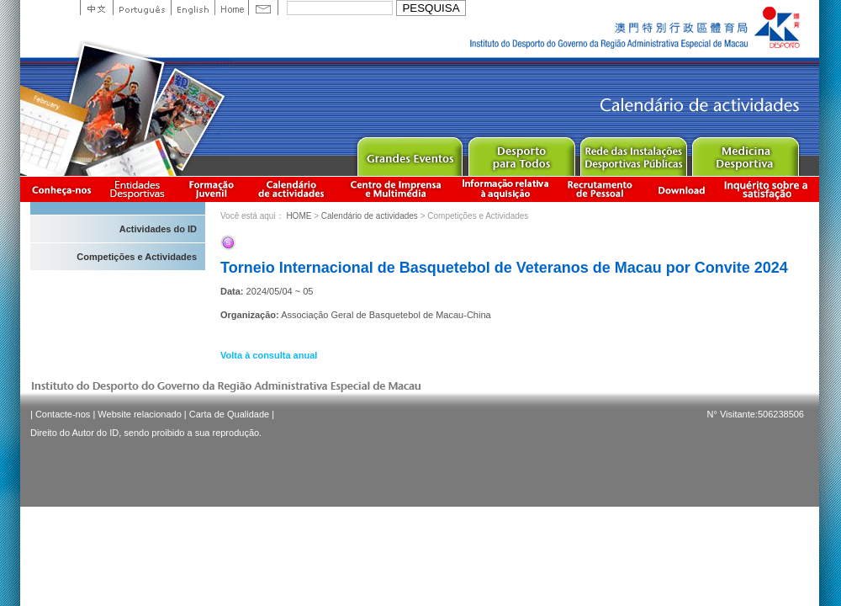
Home (231, 7)
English (192, 7)
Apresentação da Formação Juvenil (211, 189)
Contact (263, 7)
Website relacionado (139, 414)
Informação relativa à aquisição (505, 189)
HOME (298, 216)
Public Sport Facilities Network (633, 153)
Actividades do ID (158, 229)
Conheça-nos (61, 189)
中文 (96, 7)
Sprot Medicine (745, 153)
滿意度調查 (768, 189)
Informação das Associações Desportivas (140, 189)
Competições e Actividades (137, 257)
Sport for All (521, 153)
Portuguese (142, 7)
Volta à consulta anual (268, 355)
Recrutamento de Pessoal (600, 189)
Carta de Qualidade (229, 414)
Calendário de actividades (291, 189)
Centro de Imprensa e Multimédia (396, 189)
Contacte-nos (62, 414)
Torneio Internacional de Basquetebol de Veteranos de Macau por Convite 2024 (504, 267)
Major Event (409, 153)
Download (681, 189)
